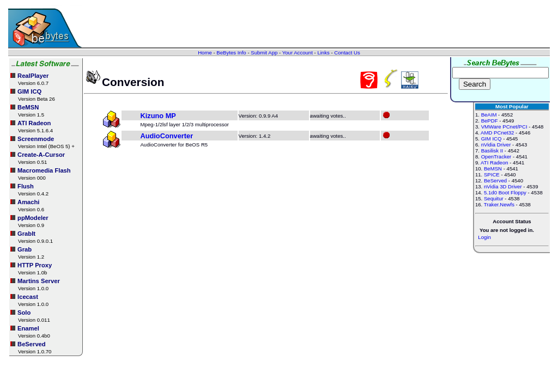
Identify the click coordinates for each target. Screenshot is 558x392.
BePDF (489, 121)
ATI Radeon (494, 163)
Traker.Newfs (499, 204)
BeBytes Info (231, 53)
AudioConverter (166, 136)
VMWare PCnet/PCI (504, 127)
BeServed (495, 180)
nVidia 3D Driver (503, 186)
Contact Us (347, 53)
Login (484, 237)
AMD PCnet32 (497, 133)
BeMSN (493, 168)
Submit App (264, 53)
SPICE (492, 174)
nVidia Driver (496, 145)
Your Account (297, 53)
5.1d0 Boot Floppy (505, 192)
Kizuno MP (157, 116)
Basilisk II (492, 151)
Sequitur (494, 198)
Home (205, 53)
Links (323, 53)
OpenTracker (496, 157)
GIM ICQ (491, 139)
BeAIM (489, 115)
